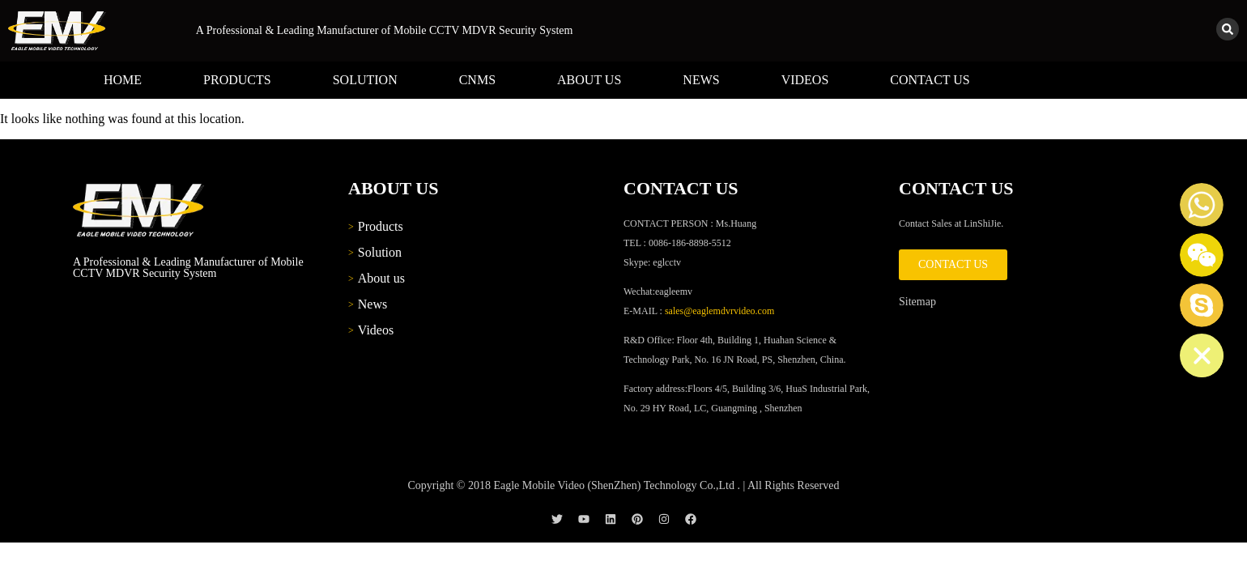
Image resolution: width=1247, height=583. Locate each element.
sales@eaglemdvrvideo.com (719, 311)
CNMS (477, 80)
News (701, 80)
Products (237, 80)
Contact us (929, 80)
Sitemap (917, 302)
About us (589, 80)
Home (123, 80)
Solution (365, 80)
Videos (805, 80)
